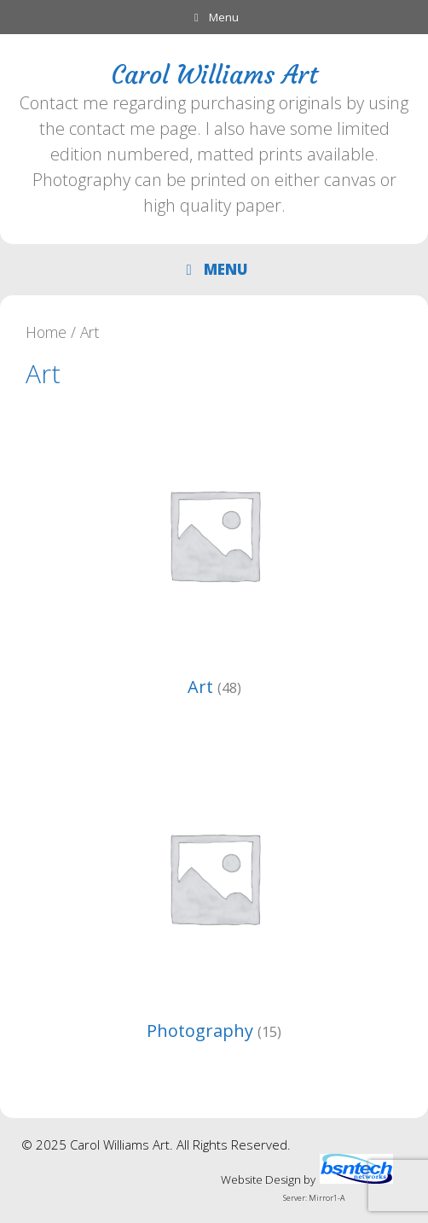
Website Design (261, 1179)
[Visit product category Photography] (214, 900)
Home (46, 332)
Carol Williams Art (214, 74)
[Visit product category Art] (214, 557)
